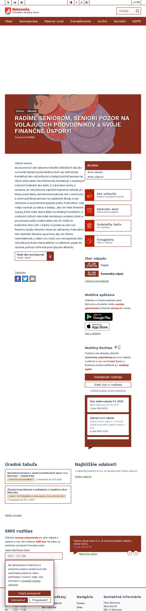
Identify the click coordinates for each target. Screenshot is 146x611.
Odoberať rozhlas (108, 313)
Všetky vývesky (13, 451)
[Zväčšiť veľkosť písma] (86, 2)
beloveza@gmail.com (115, 567)
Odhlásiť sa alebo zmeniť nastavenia (108, 326)
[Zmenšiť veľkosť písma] (76, 2)
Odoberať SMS (19, 501)
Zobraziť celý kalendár (97, 217)
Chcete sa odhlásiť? (14, 508)
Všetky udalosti (83, 412)
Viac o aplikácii (93, 269)
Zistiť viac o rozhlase (108, 320)
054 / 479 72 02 (112, 563)
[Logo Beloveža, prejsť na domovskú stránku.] (22, 10)
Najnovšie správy (88, 490)
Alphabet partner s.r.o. (103, 595)
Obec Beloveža (107, 598)
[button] (129, 489)
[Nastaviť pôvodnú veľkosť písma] (81, 2)
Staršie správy (95, 378)
